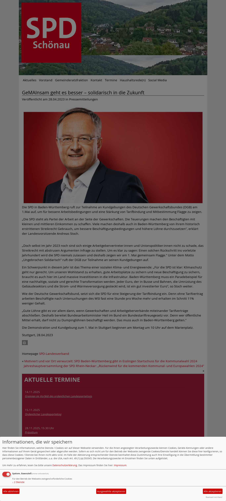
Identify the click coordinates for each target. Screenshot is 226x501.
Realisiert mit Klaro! (214, 497)
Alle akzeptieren (213, 491)
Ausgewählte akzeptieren (111, 491)
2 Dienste (18, 482)
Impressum (120, 465)
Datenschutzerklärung (64, 465)
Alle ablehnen (11, 491)
